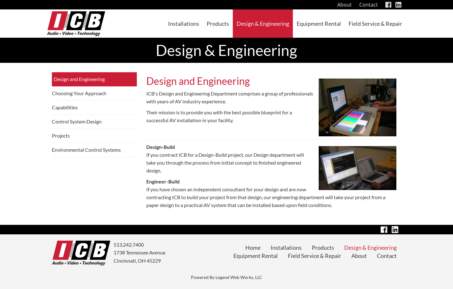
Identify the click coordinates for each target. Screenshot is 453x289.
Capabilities (65, 107)
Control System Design (77, 121)
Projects (61, 136)
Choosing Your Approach (79, 93)
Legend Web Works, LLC (238, 277)
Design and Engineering (79, 79)
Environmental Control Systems (86, 150)
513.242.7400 (129, 245)
